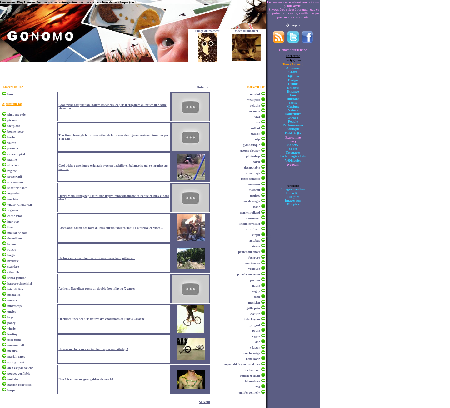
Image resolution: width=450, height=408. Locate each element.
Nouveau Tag (256, 86)
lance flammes (250, 178)
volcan (12, 142)
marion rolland (250, 212)
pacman (13, 148)
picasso (12, 120)
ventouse (254, 268)
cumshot (254, 94)
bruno (12, 244)
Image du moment (207, 31)
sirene (256, 246)
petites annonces (249, 252)
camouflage (252, 173)
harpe (11, 390)
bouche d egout (250, 375)
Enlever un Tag (13, 86)
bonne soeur (16, 131)
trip (257, 139)
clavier (255, 133)
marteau (254, 190)
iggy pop (13, 221)
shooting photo (17, 187)
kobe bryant (252, 319)
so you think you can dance (242, 364)
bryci (11, 317)
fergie (11, 255)
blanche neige (251, 353)
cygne (256, 336)
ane (257, 342)
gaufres (255, 195)
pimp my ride (17, 114)
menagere (14, 294)
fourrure (254, 257)
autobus (254, 240)
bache (11, 137)
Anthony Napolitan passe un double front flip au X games (96, 288)
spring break (16, 362)
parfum (255, 280)
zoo (258, 387)
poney (12, 323)
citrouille (13, 272)
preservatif (15, 176)
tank (257, 297)
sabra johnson (17, 278)
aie (258, 122)
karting (13, 334)
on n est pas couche (20, 368)
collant (255, 128)
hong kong (253, 358)
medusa (13, 351)
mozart (12, 300)
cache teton (15, 216)
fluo (10, 227)
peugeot (255, 325)
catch (256, 162)
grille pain (253, 308)
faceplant (14, 126)
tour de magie (251, 201)
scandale (13, 266)
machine (13, 199)
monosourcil (16, 345)
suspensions (15, 182)
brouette (13, 261)
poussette (254, 111)
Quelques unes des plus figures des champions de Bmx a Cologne (101, 318)
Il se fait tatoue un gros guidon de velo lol (85, 379)
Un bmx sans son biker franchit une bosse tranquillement (96, 258)
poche (256, 330)
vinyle (12, 328)
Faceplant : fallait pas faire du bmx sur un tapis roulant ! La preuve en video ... (110, 227)
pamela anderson (248, 274)
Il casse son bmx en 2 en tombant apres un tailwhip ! (93, 349)
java (257, 116)
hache (256, 285)
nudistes (13, 379)
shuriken (13, 165)
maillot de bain (18, 232)
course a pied (16, 154)
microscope (15, 306)
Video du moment (246, 31)
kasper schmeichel (20, 283)
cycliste (255, 313)
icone (256, 207)
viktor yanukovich (20, 204)
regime (12, 171)
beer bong (14, 339)
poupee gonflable (19, 373)
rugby (256, 291)
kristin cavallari (249, 223)
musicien (254, 302)
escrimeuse (252, 263)
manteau (254, 184)
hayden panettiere (20, 384)
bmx (10, 94)
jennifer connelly (249, 392)
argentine (14, 193)
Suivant (202, 87)
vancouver (253, 218)
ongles (12, 311)
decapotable (252, 167)
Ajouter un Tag (12, 104)
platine (12, 159)
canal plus (253, 100)
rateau (12, 249)
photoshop (253, 156)
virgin (256, 235)
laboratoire (252, 381)
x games (13, 210)
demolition (15, 238)
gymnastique (251, 145)
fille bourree (252, 370)
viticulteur (253, 229)
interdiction (15, 289)
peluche (255, 105)
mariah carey (16, 356)
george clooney (250, 150)
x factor (255, 347)
